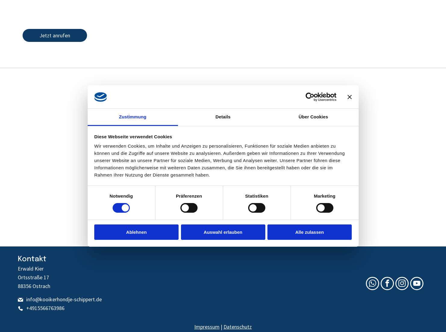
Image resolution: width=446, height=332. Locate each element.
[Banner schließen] (350, 97)
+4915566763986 (45, 308)
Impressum (207, 326)
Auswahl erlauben (223, 232)
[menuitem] (32, 79)
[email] (376, 35)
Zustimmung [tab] (132, 116)
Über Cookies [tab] (313, 116)
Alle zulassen (309, 232)
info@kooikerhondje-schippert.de (64, 299)
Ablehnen (136, 232)
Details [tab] (223, 116)
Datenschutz (237, 326)
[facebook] (387, 35)
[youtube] (408, 35)
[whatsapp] (418, 35)
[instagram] (397, 35)
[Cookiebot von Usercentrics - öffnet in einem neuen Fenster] (310, 97)
